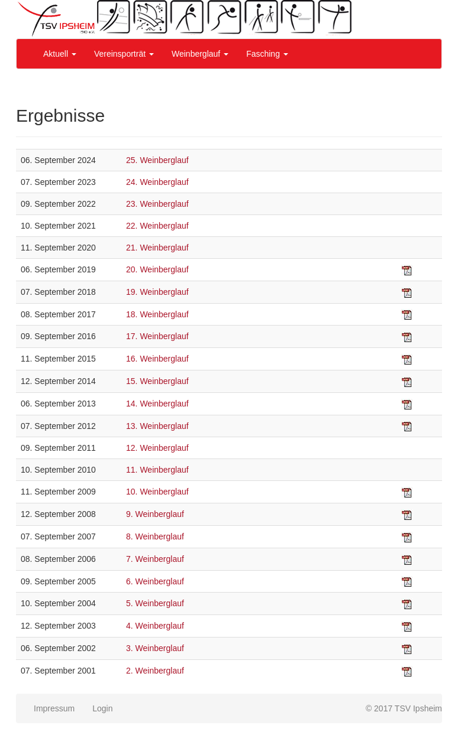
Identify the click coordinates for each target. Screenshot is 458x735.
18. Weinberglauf (157, 314)
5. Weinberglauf (155, 603)
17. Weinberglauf (157, 336)
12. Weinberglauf (157, 448)
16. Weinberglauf (157, 358)
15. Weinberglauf (157, 381)
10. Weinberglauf (157, 491)
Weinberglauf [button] (200, 53)
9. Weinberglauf (155, 514)
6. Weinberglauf (155, 581)
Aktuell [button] (59, 53)
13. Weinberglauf (157, 426)
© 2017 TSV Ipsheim (404, 708)
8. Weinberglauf (155, 536)
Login (102, 708)
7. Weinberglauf (155, 559)
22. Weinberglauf (157, 225)
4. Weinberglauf (155, 625)
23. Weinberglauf (157, 204)
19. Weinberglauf (157, 292)
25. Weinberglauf (157, 160)
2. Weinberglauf (155, 670)
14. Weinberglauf (157, 403)
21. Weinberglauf (157, 247)
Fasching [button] (267, 53)
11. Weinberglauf (157, 469)
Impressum (54, 708)
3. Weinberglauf (155, 648)
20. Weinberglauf (157, 269)
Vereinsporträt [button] (124, 53)
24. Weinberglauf (157, 182)
